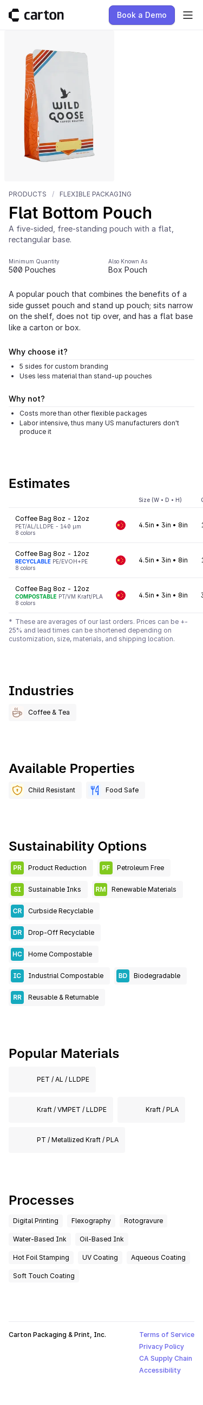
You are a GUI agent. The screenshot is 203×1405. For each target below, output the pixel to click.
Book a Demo (142, 14)
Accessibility (160, 1370)
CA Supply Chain (165, 1358)
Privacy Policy (161, 1346)
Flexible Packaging (96, 194)
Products (28, 194)
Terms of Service (166, 1335)
